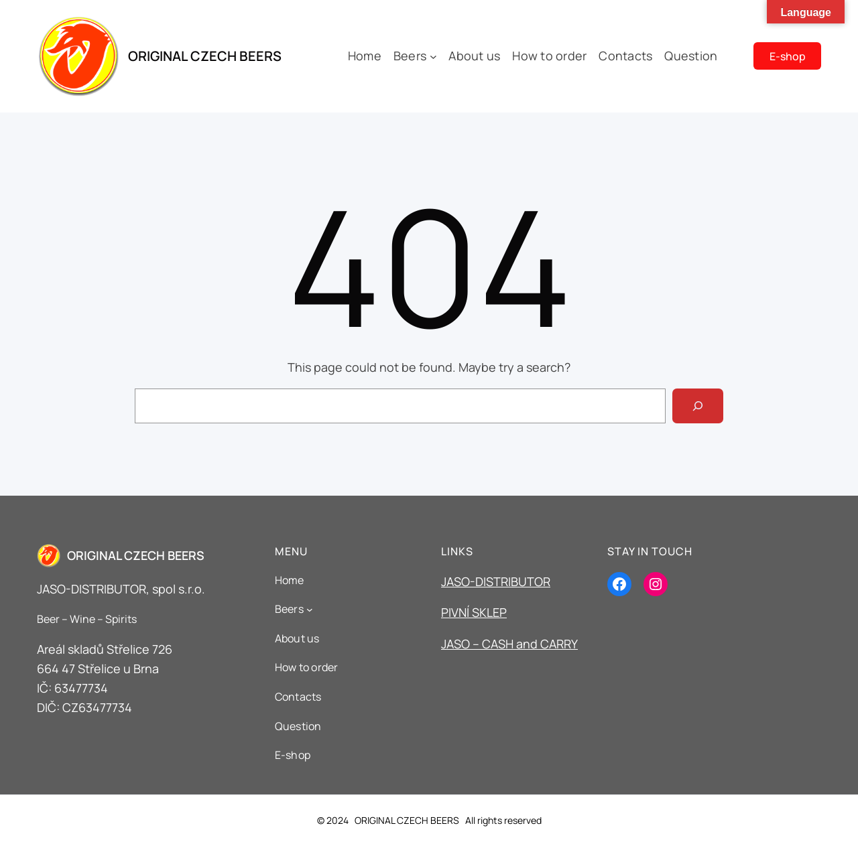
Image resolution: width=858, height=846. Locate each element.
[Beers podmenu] (433, 56)
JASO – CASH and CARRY (509, 644)
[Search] (697, 406)
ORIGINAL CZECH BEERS (205, 56)
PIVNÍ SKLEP (474, 612)
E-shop (788, 56)
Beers (409, 56)
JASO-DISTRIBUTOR (495, 581)
